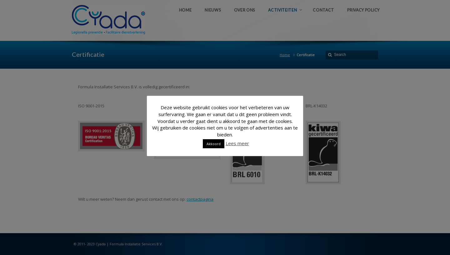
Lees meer (237, 143)
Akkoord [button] (214, 143)
